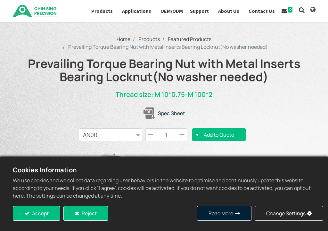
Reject (89, 213)
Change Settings (286, 213)
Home (123, 39)
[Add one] (182, 135)
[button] (301, 10)
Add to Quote (219, 134)
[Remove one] (150, 135)
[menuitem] (171, 10)
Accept (40, 213)
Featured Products (189, 39)
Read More (221, 213)
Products (149, 39)
